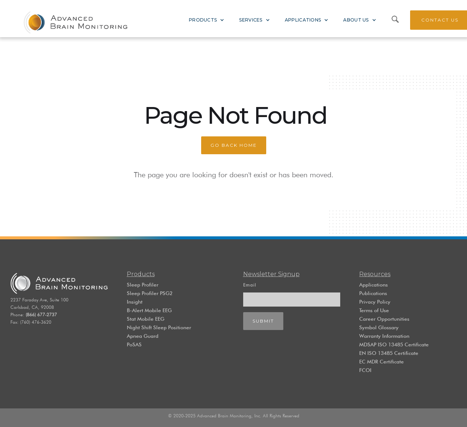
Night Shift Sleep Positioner (159, 327)
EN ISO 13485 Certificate (388, 353)
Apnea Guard (142, 336)
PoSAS (134, 344)
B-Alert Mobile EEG (149, 310)
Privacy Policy (374, 302)
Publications (373, 293)
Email (249, 285)
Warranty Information (384, 336)
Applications (373, 285)
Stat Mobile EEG (145, 319)
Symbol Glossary (379, 327)
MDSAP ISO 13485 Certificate (394, 344)
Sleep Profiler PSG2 (150, 293)
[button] (206, 20)
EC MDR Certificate (381, 362)
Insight (134, 302)
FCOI (365, 370)
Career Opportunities (384, 319)
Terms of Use (374, 310)
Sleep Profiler (142, 285)
